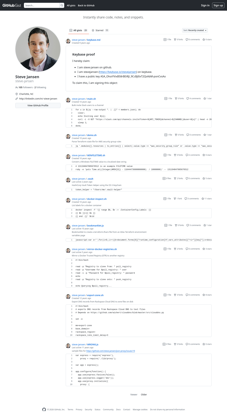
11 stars (206, 198)
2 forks (178, 178)
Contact (126, 409)
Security (88, 409)
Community (108, 409)
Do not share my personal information (167, 409)
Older (144, 394)
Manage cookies (140, 409)
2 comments (193, 155)
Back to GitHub (86, 5)
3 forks (178, 294)
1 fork (178, 198)
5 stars (207, 178)
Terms (70, 409)
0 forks (178, 39)
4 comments (193, 98)
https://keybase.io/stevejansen (117, 72)
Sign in (205, 5)
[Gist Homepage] (12, 5)
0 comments (193, 39)
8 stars (207, 294)
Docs (118, 409)
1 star (207, 98)
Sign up (218, 5)
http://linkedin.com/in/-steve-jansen (38, 98)
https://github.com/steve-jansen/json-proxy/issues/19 (110, 351)
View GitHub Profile (37, 105)
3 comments (192, 198)
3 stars (207, 248)
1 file (167, 39)
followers (24, 87)
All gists (71, 5)
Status (97, 409)
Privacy (79, 409)
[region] (139, 68)
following (40, 87)
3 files (167, 178)
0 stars (207, 39)
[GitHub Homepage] (44, 410)
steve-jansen (78, 39)
